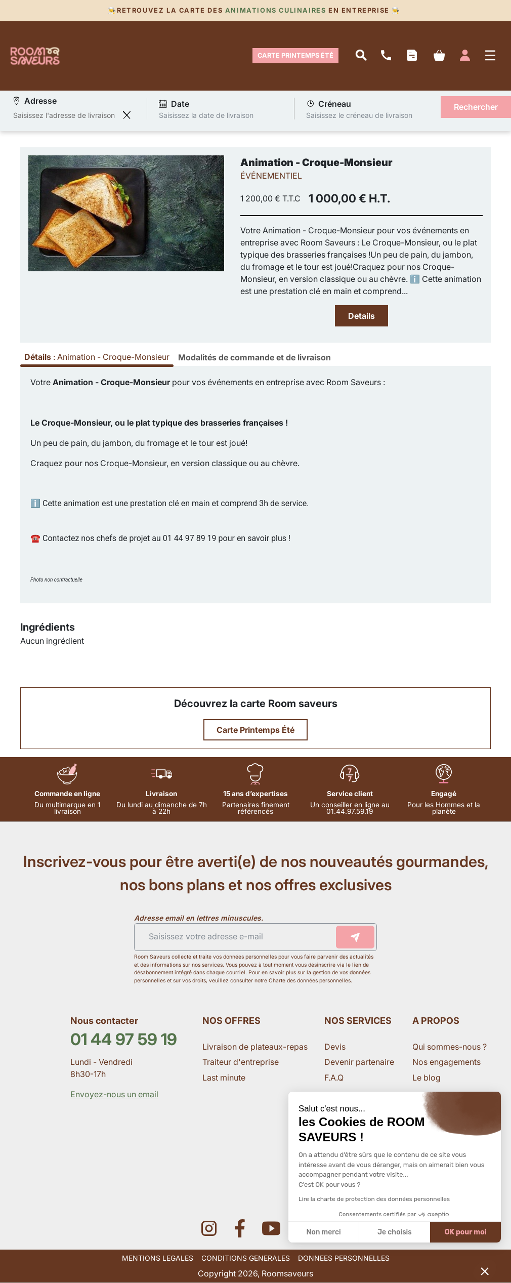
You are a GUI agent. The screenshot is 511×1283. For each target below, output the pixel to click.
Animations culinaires (275, 10)
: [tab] (96, 357)
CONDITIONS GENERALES (245, 1258)
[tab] (254, 357)
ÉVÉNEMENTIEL (271, 176)
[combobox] (65, 115)
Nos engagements (447, 1062)
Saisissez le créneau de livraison (359, 114)
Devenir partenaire (360, 1062)
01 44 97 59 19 (123, 1039)
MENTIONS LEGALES (157, 1258)
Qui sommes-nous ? (450, 1047)
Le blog (426, 1077)
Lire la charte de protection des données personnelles (374, 1199)
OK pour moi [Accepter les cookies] (466, 1232)
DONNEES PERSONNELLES (344, 1258)
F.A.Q (334, 1077)
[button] (485, 1271)
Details (361, 316)
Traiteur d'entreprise (240, 1062)
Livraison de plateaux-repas (255, 1047)
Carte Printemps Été (295, 55)
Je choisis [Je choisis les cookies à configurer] (394, 1232)
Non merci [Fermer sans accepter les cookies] (323, 1232)
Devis (335, 1047)
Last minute (224, 1077)
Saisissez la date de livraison (206, 114)
